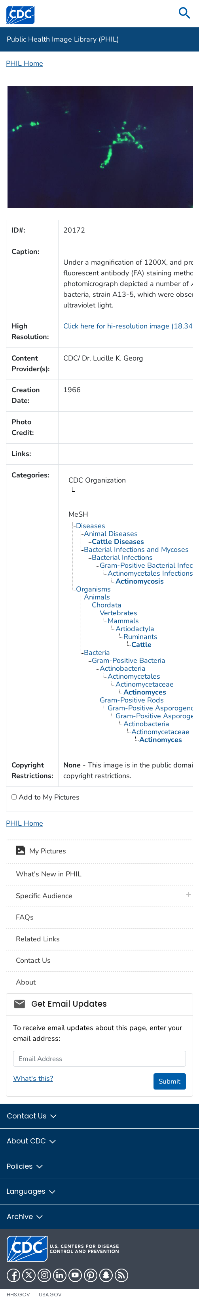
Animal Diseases (111, 533)
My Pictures (41, 851)
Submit (169, 1081)
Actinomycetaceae (145, 684)
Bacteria (97, 652)
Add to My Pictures (48, 797)
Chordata (106, 605)
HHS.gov (18, 1294)
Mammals (123, 621)
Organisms (93, 589)
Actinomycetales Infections (150, 573)
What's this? (33, 1078)
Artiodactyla (135, 629)
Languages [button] (32, 1191)
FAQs (25, 917)
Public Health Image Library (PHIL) (63, 39)
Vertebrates (118, 613)
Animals (97, 597)
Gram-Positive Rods (132, 700)
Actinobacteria (123, 668)
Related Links (38, 939)
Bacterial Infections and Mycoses (136, 549)
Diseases (90, 526)
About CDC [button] (32, 1141)
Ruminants (140, 636)
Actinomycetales (134, 676)
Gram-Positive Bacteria (128, 660)
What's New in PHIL (48, 874)
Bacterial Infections (122, 557)
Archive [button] (25, 1216)
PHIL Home (24, 63)
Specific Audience (44, 896)
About (26, 982)
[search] (184, 14)
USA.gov (50, 1294)
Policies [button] (25, 1166)
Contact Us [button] (32, 1116)
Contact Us (33, 960)
